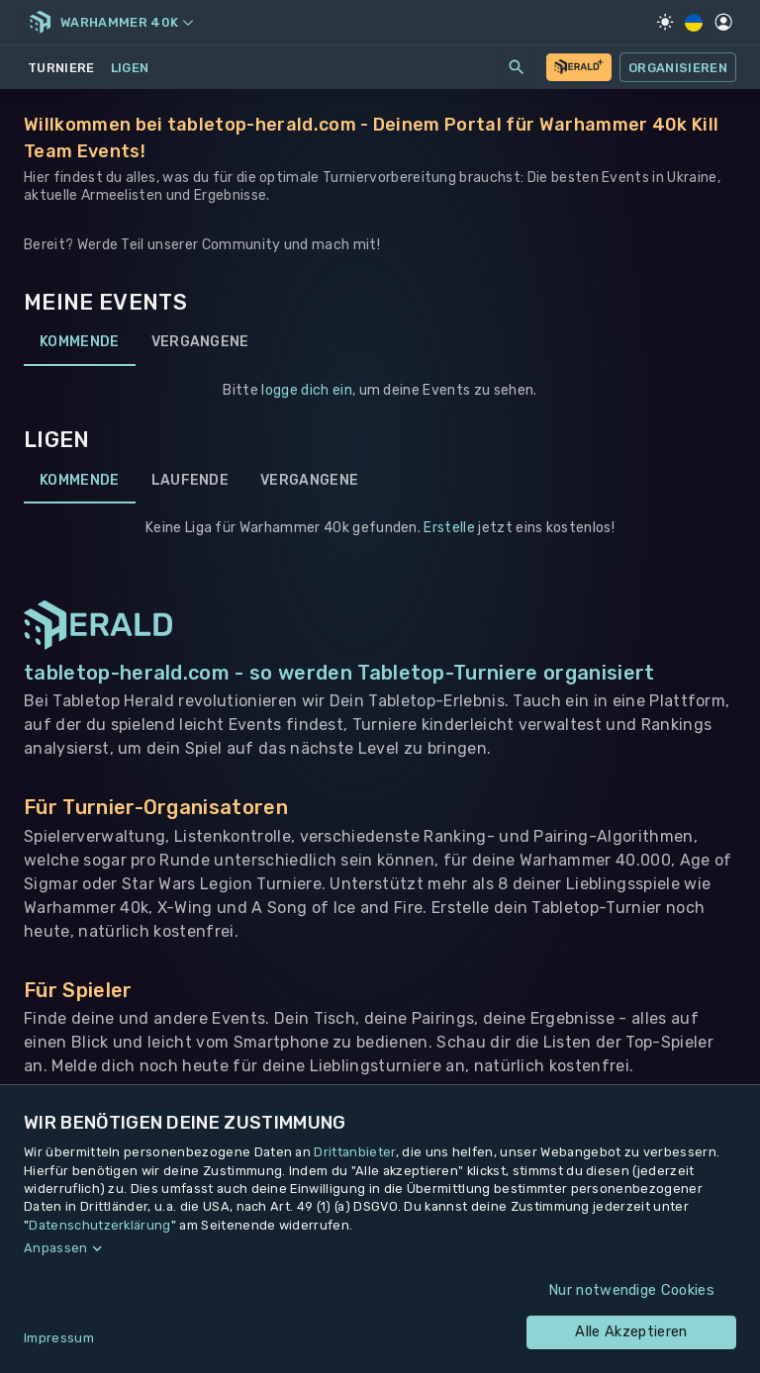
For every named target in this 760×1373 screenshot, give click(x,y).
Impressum (59, 1337)
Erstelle (449, 527)
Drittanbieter (354, 1151)
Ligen (130, 67)
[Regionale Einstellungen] (694, 23)
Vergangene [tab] (200, 342)
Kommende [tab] (80, 342)
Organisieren (677, 67)
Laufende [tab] (190, 479)
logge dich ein (306, 390)
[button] (380, 1248)
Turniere (61, 67)
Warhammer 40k (126, 22)
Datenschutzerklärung (99, 1225)
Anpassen (56, 1247)
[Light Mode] (665, 22)
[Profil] (723, 22)
